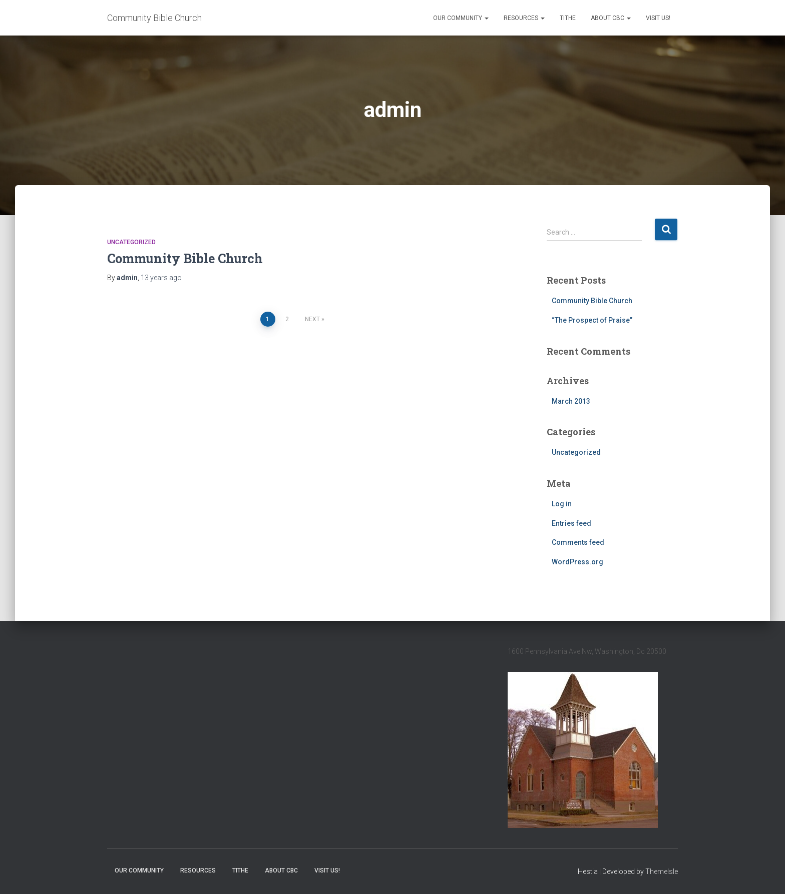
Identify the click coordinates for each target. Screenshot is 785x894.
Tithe (568, 18)
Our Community (461, 18)
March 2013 (571, 401)
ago (161, 278)
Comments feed (578, 542)
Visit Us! (658, 18)
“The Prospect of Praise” (592, 320)
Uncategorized (131, 242)
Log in (562, 504)
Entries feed (571, 523)
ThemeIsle (661, 871)
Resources (524, 18)
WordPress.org (577, 562)
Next (312, 319)
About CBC (611, 18)
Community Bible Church (185, 258)
